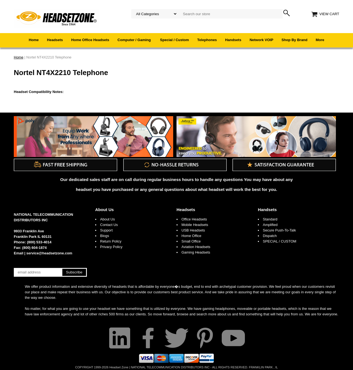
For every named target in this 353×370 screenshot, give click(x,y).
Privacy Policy (111, 247)
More (320, 40)
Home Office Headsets (90, 40)
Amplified (270, 225)
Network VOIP (261, 40)
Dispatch (270, 236)
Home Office (191, 236)
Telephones (207, 40)
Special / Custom (174, 40)
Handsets (233, 40)
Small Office (191, 241)
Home (34, 40)
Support (106, 230)
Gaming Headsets (195, 252)
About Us (104, 209)
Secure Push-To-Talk (279, 230)
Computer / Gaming (134, 40)
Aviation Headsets (195, 247)
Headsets (55, 40)
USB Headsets (193, 230)
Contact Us (109, 225)
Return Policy (110, 241)
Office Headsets (194, 219)
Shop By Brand (294, 40)
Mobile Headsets (194, 225)
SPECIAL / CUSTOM (279, 241)
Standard (270, 219)
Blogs (104, 236)
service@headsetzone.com (49, 253)
